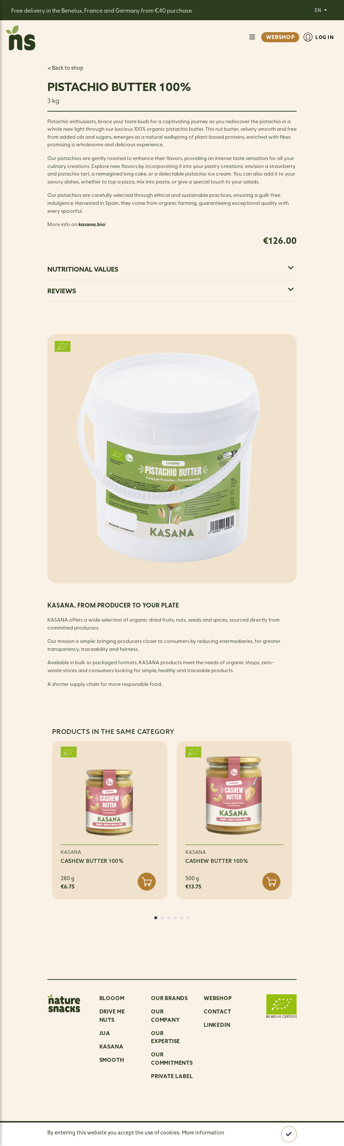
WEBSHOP (280, 37)
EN (318, 9)
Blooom (112, 998)
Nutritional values (170, 269)
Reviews (170, 291)
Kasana (111, 1046)
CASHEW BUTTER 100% (92, 861)
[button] (155, 918)
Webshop (218, 998)
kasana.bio (91, 224)
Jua (104, 1033)
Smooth (111, 1059)
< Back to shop (65, 68)
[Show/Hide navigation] (252, 37)
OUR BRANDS (169, 998)
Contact (217, 1011)
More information (203, 1132)
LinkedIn (217, 1024)
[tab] (172, 269)
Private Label (172, 1076)
